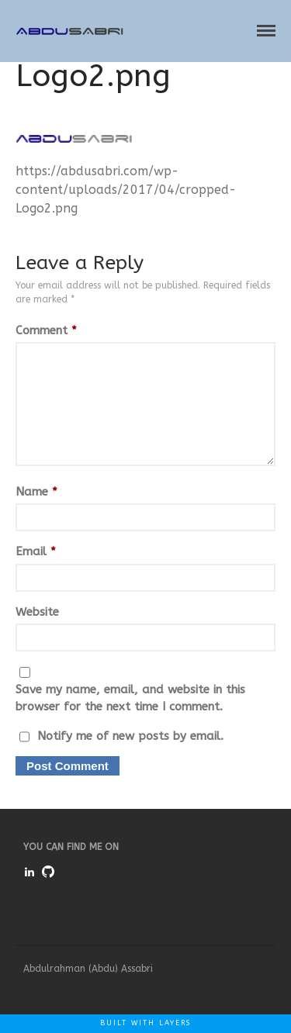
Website (37, 612)
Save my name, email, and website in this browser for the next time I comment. (130, 698)
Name (36, 492)
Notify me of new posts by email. (130, 736)
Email (36, 551)
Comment (46, 330)
